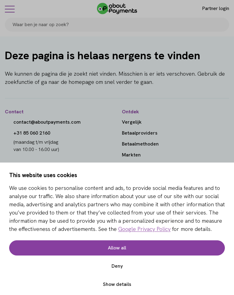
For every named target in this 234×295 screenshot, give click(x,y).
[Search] (221, 25)
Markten (131, 155)
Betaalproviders (140, 133)
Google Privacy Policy (144, 228)
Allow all (117, 248)
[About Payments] (117, 8)
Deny (117, 266)
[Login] (210, 8)
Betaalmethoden (140, 144)
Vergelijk (132, 122)
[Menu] (10, 8)
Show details (117, 284)
